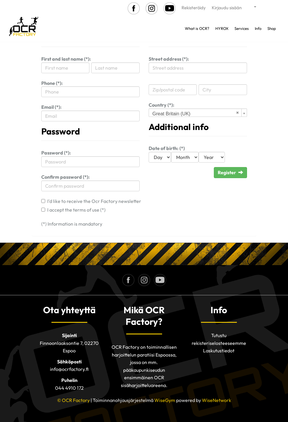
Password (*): (56, 153)
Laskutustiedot (218, 351)
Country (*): (161, 105)
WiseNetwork (216, 400)
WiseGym (164, 400)
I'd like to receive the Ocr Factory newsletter (94, 201)
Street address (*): (169, 59)
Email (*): (51, 107)
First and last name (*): (66, 59)
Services (241, 28)
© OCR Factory (73, 400)
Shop (271, 28)
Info (258, 28)
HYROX (221, 28)
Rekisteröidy (194, 7)
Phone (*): (52, 83)
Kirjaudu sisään (227, 7)
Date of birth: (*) (167, 148)
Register (230, 172)
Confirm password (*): (65, 177)
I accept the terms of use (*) (76, 210)
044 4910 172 (69, 388)
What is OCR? (197, 28)
